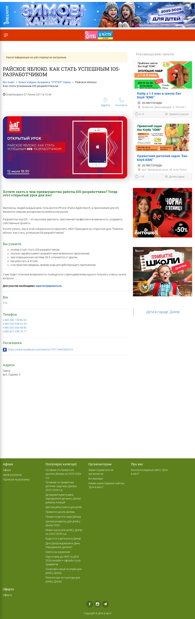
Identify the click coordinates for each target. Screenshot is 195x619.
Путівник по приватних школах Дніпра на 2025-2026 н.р (63, 473)
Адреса (105, 102)
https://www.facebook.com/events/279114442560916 (40, 349)
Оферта (7, 595)
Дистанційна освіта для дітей (64, 507)
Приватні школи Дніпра (60, 511)
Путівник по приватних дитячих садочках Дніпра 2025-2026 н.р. (61, 486)
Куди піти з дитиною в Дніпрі (63, 538)
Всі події (8, 82)
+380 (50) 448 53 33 (15, 323)
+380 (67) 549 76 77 (15, 331)
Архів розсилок (12, 474)
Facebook (89, 604)
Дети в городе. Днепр (163, 312)
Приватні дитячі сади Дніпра (63, 516)
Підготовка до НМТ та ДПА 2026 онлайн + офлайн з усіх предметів (63, 560)
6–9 (139, 114)
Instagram (97, 604)
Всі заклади (95, 478)
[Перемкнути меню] (6, 35)
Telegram (105, 604)
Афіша (7, 469)
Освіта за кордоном (58, 551)
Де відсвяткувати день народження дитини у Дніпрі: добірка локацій (63, 498)
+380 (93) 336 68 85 (15, 327)
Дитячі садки (174, 177)
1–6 (139, 177)
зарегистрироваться (48, 285)
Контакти (121, 102)
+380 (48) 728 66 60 (15, 320)
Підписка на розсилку (16, 479)
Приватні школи (177, 114)
